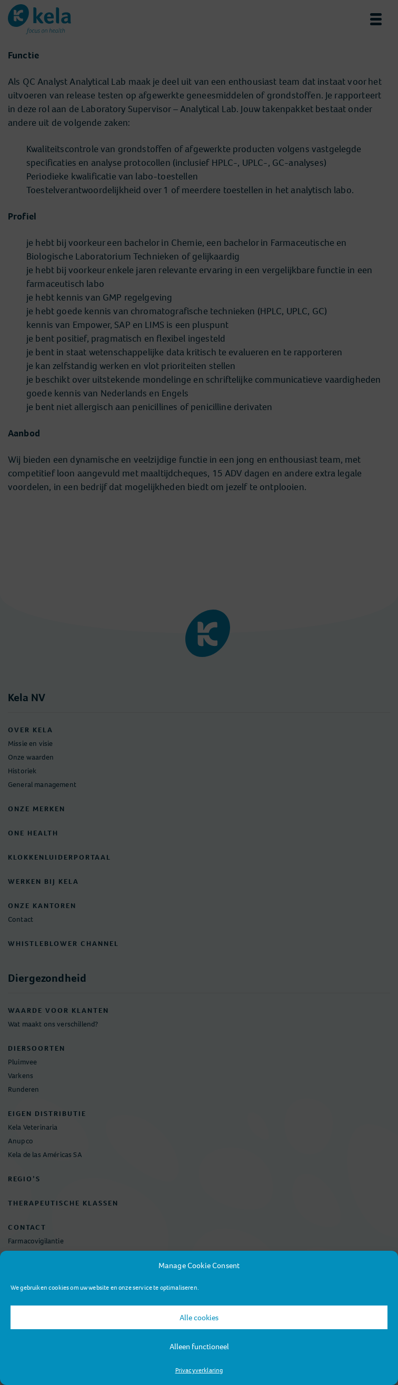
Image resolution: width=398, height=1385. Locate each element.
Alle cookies (199, 1317)
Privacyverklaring (199, 1370)
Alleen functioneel (199, 1346)
